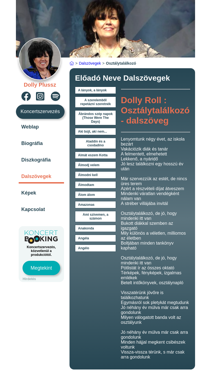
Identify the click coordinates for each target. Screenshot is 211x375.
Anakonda (86, 228)
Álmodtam (86, 185)
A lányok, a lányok (92, 90)
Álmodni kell (88, 175)
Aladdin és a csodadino (95, 143)
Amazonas (86, 205)
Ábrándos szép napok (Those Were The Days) (95, 118)
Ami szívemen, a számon (95, 216)
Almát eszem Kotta (92, 155)
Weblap (30, 127)
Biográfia (32, 143)
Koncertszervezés (40, 111)
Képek (28, 193)
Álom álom (86, 195)
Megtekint (41, 268)
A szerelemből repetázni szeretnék (95, 102)
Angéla (83, 238)
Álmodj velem (88, 165)
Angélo (83, 248)
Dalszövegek (36, 176)
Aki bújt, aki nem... (92, 131)
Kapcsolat (33, 209)
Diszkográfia (36, 160)
